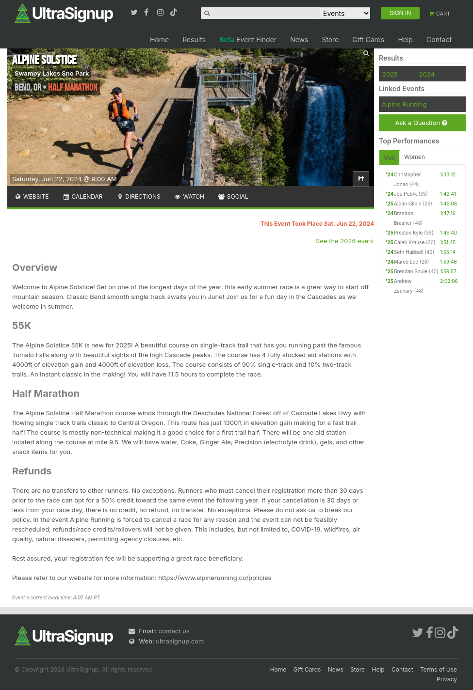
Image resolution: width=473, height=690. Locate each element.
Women (414, 156)
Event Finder (248, 39)
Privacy (447, 679)
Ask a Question (421, 122)
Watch (189, 196)
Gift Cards (368, 39)
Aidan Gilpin (408, 203)
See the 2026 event (345, 241)
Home (159, 39)
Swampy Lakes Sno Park (52, 73)
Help (405, 39)
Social (233, 196)
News (299, 39)
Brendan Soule (410, 271)
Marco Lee (406, 262)
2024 (427, 74)
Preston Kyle (408, 232)
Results (194, 39)
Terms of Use (438, 669)
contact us (173, 631)
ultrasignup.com (180, 641)
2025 (390, 74)
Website (31, 196)
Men (389, 157)
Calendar (83, 196)
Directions (138, 196)
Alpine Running (404, 104)
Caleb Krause (409, 242)
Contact (439, 39)
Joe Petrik (405, 194)
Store (330, 39)
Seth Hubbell (409, 252)
